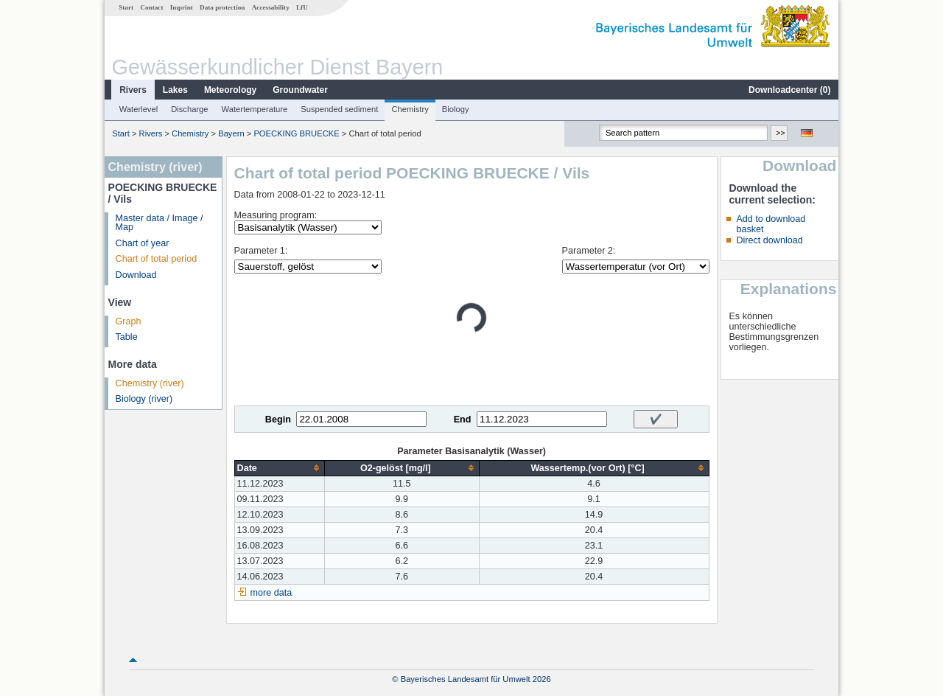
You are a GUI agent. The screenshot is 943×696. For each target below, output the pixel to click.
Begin (278, 419)
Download (136, 275)
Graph (128, 321)
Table (127, 337)
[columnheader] (279, 468)
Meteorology (230, 90)
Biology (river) (144, 399)
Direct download (769, 240)
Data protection (222, 7)
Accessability (271, 7)
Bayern (231, 133)
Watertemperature (255, 109)
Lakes (175, 90)
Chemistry (409, 109)
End (463, 419)
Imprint (181, 7)
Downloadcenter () (789, 90)
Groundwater (300, 90)
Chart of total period (156, 259)
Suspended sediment (339, 109)
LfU (302, 7)
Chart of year (142, 243)
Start (126, 7)
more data (271, 593)
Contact (151, 7)
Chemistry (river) (150, 383)
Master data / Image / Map (159, 223)
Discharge (189, 109)
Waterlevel (138, 109)
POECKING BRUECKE (296, 133)
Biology (455, 109)
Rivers (133, 90)
